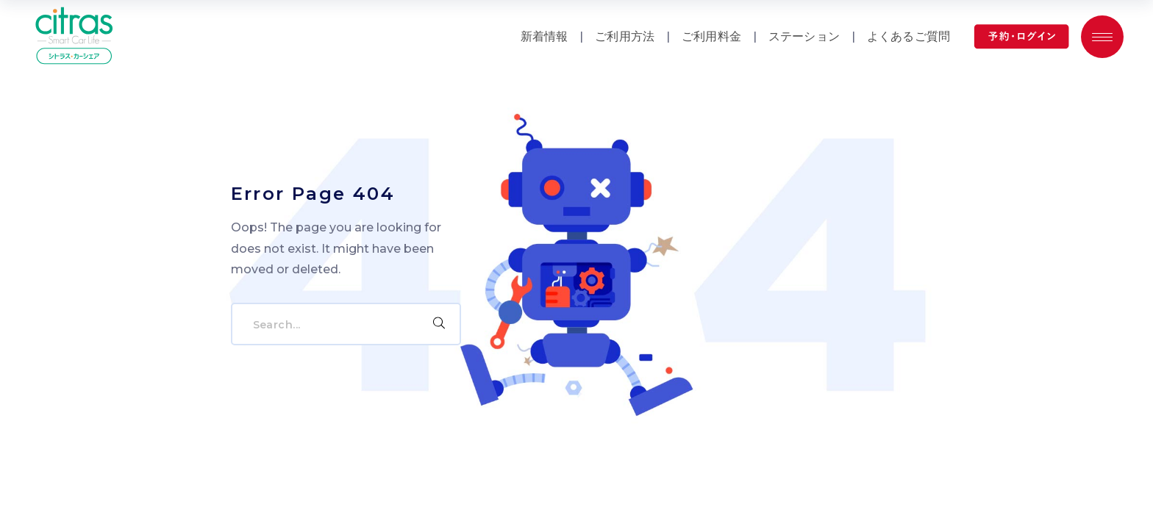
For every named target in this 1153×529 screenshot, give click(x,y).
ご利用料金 (711, 36)
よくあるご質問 (908, 36)
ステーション (804, 36)
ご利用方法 (624, 36)
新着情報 (544, 36)
